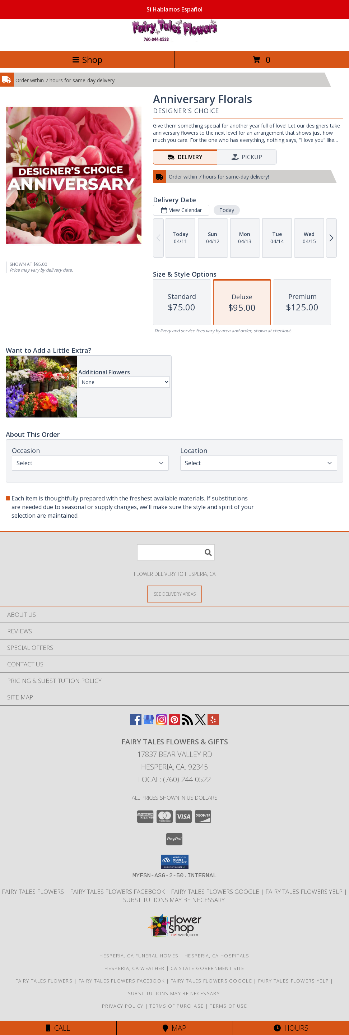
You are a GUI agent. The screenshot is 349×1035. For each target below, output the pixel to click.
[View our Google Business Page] (148, 723)
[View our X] (200, 723)
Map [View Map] (174, 1028)
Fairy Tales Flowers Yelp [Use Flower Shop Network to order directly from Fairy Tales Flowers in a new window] (304, 891)
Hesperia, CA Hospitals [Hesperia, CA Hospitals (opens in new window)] (217, 955)
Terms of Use (228, 1006)
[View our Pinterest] (174, 723)
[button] (175, 862)
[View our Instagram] (161, 723)
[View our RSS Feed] (187, 723)
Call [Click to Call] (58, 1028)
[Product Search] (176, 552)
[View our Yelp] (213, 723)
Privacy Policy (122, 1006)
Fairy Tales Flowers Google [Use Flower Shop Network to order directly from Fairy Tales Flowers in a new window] (216, 891)
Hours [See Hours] (291, 1028)
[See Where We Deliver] (174, 593)
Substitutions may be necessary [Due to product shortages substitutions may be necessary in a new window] (174, 900)
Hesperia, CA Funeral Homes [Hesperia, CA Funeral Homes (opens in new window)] (138, 955)
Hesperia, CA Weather (134, 968)
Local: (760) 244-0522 (174, 779)
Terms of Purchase (176, 1006)
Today (226, 210)
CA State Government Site (207, 968)
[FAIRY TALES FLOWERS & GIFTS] (174, 40)
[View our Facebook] (135, 723)
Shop (87, 59)
